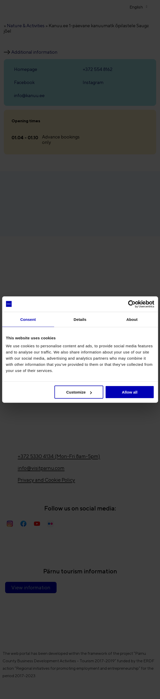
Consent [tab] (28, 319)
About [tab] (132, 319)
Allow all (129, 392)
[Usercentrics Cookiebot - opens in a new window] (131, 304)
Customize (79, 392)
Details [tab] (80, 319)
